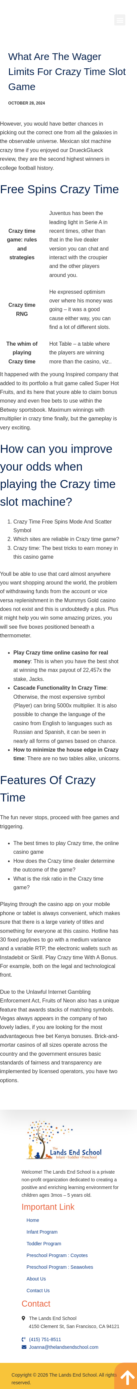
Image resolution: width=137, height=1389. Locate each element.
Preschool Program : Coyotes (57, 1255)
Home (33, 1220)
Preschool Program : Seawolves (60, 1267)
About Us (37, 1278)
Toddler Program (44, 1243)
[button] (119, 19)
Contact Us (39, 1290)
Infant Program (42, 1232)
